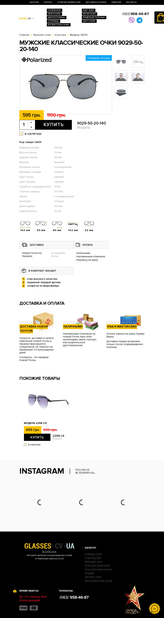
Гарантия (116, 2)
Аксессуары (56, 17)
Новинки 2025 (93, 554)
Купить (54, 124)
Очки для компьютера (98, 569)
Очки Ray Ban (93, 557)
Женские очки (93, 561)
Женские (54, 14)
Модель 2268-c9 (35, 423)
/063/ (135, 14)
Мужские (89, 14)
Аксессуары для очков (98, 580)
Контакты (131, 2)
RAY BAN (88, 10)
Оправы (53, 21)
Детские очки (93, 576)
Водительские (58, 25)
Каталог (48, 2)
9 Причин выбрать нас (69, 2)
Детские (89, 21)
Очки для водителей (97, 565)
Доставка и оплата (96, 2)
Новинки (54, 10)
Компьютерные (94, 17)
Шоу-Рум (34, 2)
